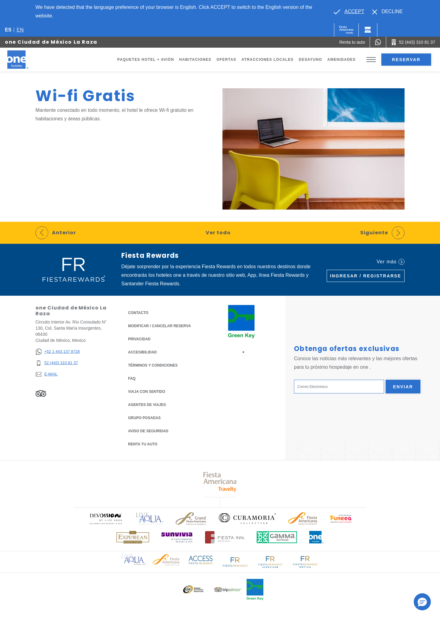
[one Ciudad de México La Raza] (25, 59)
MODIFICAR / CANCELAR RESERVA (159, 326)
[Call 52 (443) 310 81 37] (413, 42)
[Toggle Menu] (371, 60)
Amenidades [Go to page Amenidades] (341, 59)
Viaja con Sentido (146, 391)
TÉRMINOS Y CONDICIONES (153, 365)
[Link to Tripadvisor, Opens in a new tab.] (40, 393)
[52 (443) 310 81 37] (57, 363)
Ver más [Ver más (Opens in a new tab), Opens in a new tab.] (391, 262)
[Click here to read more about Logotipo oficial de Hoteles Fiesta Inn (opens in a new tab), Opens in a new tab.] (224, 537)
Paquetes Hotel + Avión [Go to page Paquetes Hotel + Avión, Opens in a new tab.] (145, 59)
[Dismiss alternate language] (387, 11)
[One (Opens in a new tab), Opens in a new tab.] (346, 30)
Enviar (403, 386)
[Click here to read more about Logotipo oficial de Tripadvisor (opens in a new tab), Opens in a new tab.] (228, 589)
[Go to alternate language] (349, 11)
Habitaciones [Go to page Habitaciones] (195, 59)
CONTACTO (138, 313)
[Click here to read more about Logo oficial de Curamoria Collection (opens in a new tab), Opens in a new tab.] (247, 518)
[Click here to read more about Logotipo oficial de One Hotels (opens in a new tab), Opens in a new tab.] (316, 537)
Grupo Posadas (144, 418)
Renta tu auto (142, 443)
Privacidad (139, 338)
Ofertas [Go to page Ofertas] (226, 59)
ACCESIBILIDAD (142, 352)
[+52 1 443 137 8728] (57, 351)
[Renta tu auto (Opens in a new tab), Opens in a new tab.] (352, 42)
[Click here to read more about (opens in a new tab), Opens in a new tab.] (106, 518)
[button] (422, 601)
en (20, 30)
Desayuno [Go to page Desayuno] (310, 59)
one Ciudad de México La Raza (51, 42)
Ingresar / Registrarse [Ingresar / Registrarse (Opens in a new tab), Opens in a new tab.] (365, 275)
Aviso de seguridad (148, 431)
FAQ (132, 378)
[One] (368, 30)
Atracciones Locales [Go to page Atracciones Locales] (267, 59)
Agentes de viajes (147, 405)
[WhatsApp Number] (378, 42)
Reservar (406, 59)
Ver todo (218, 233)
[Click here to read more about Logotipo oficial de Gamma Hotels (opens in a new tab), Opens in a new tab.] (277, 537)
